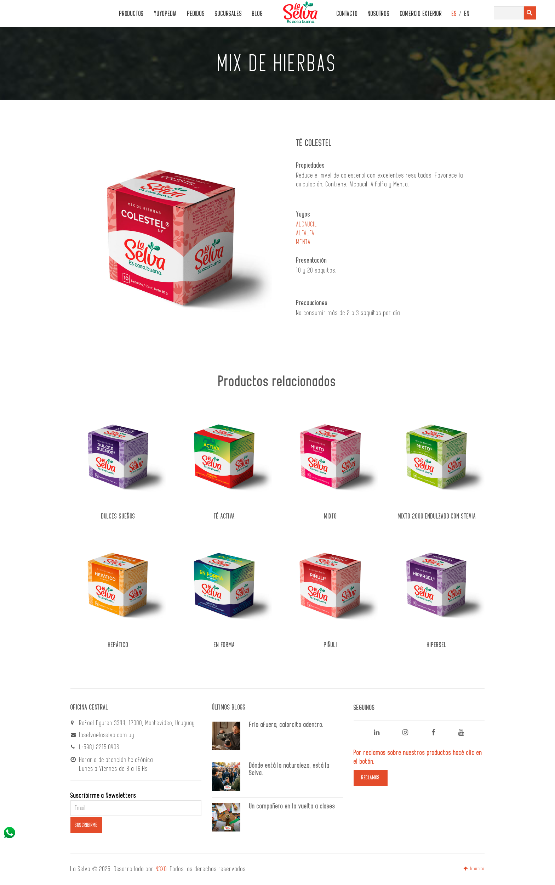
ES (454, 14)
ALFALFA (305, 233)
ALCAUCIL (306, 224)
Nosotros (378, 14)
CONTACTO (347, 14)
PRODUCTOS (131, 14)
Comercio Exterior (421, 14)
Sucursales (228, 14)
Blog (257, 14)
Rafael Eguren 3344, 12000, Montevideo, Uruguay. (137, 723)
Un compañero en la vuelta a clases (292, 806)
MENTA (303, 242)
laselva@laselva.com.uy (107, 735)
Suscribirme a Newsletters (103, 795)
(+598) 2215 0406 (99, 747)
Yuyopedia (165, 14)
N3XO (161, 869)
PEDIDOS (196, 14)
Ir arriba (474, 868)
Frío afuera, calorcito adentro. (286, 724)
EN (467, 14)
